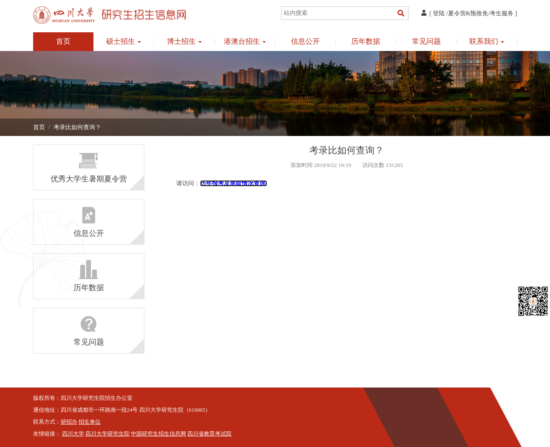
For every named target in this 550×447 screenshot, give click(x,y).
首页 (63, 41)
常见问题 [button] (426, 41)
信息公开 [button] (305, 41)
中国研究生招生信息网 (158, 434)
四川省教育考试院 (209, 434)
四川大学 (73, 434)
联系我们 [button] (486, 41)
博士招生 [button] (184, 41)
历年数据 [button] (365, 41)
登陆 (439, 13)
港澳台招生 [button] (245, 41)
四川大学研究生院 (107, 434)
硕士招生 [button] (123, 41)
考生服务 (501, 13)
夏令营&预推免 (468, 13)
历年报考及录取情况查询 (233, 183)
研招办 (69, 422)
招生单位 (90, 422)
